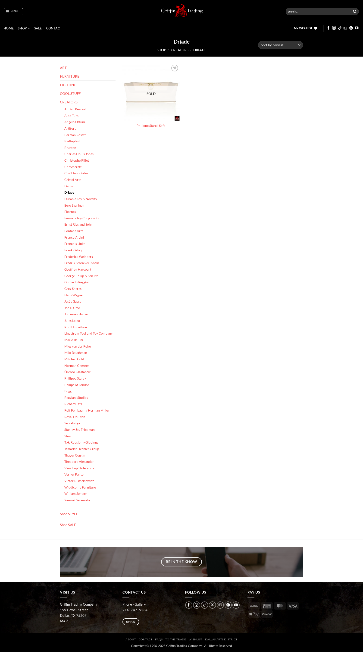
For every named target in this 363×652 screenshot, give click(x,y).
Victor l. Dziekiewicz (79, 481)
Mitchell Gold (74, 359)
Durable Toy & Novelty (80, 199)
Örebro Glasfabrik (77, 372)
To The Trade (175, 639)
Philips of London (77, 385)
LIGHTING (68, 85)
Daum (68, 186)
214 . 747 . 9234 (134, 610)
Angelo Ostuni (74, 122)
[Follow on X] (212, 605)
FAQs (159, 639)
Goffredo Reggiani (77, 282)
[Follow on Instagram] (334, 28)
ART (63, 68)
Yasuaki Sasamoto (77, 500)
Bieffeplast (72, 141)
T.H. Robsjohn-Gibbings (81, 442)
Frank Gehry (73, 250)
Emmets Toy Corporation (82, 218)
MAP (64, 621)
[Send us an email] (345, 28)
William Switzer (75, 493)
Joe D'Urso (72, 308)
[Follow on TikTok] (339, 28)
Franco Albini (74, 237)
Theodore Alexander (79, 461)
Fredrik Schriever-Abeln (81, 263)
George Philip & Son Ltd (81, 276)
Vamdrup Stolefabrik (79, 468)
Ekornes (70, 212)
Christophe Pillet (76, 160)
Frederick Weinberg (78, 257)
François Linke (74, 244)
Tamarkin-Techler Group (81, 449)
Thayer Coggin (74, 455)
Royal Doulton (74, 417)
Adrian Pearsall (75, 109)
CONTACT (54, 28)
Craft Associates (76, 173)
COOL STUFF (70, 93)
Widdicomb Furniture (80, 487)
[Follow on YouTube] (356, 28)
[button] (13, 11)
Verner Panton (74, 474)
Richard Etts (73, 404)
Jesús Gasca (72, 301)
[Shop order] (280, 45)
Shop (24, 28)
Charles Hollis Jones (79, 154)
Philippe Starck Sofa (151, 126)
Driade (69, 192)
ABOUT (130, 639)
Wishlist (195, 639)
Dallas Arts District (221, 639)
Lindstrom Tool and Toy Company (88, 333)
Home (8, 28)
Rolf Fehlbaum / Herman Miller (86, 410)
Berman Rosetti (75, 135)
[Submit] (355, 11)
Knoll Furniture (75, 327)
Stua (67, 436)
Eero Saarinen (74, 205)
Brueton (70, 148)
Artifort (70, 128)
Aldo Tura (71, 116)
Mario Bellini (73, 340)
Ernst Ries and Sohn (78, 224)
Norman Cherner (76, 366)
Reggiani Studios (76, 398)
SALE (38, 28)
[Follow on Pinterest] (351, 28)
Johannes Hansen (76, 314)
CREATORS (179, 50)
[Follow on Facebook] (328, 28)
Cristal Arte (72, 180)
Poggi (68, 391)
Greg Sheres (72, 289)
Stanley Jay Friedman (79, 429)
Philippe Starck (75, 378)
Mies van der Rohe (77, 346)
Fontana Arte (73, 231)
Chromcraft (72, 167)
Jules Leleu (72, 321)
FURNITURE (69, 76)
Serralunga (72, 423)
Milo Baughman (75, 353)
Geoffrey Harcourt (77, 269)
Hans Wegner (74, 295)
